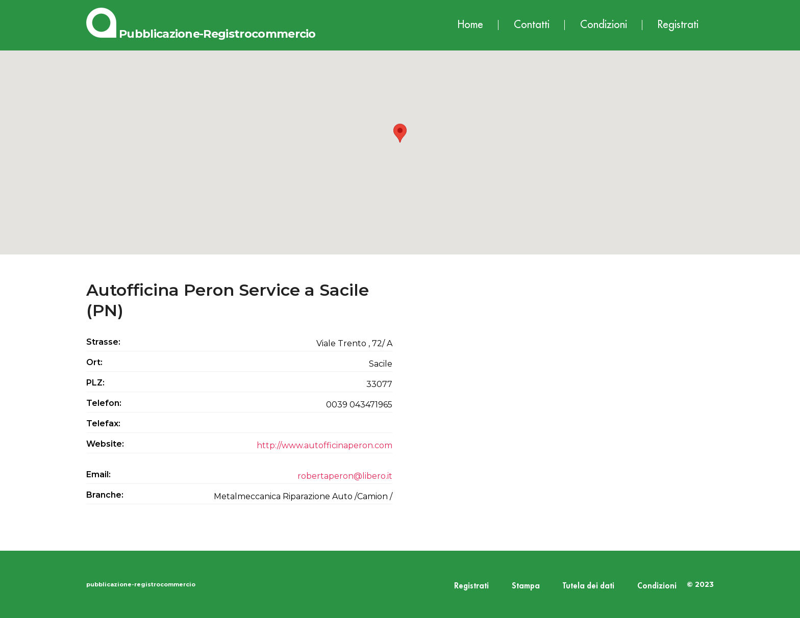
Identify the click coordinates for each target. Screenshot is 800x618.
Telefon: (103, 403)
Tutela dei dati (588, 586)
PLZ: (95, 383)
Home (470, 24)
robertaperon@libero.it (344, 476)
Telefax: (103, 423)
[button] (400, 143)
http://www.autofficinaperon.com (324, 445)
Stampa (526, 586)
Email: (98, 474)
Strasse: (103, 342)
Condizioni (603, 24)
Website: (105, 444)
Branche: (104, 495)
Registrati (678, 24)
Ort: (94, 362)
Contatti (531, 24)
